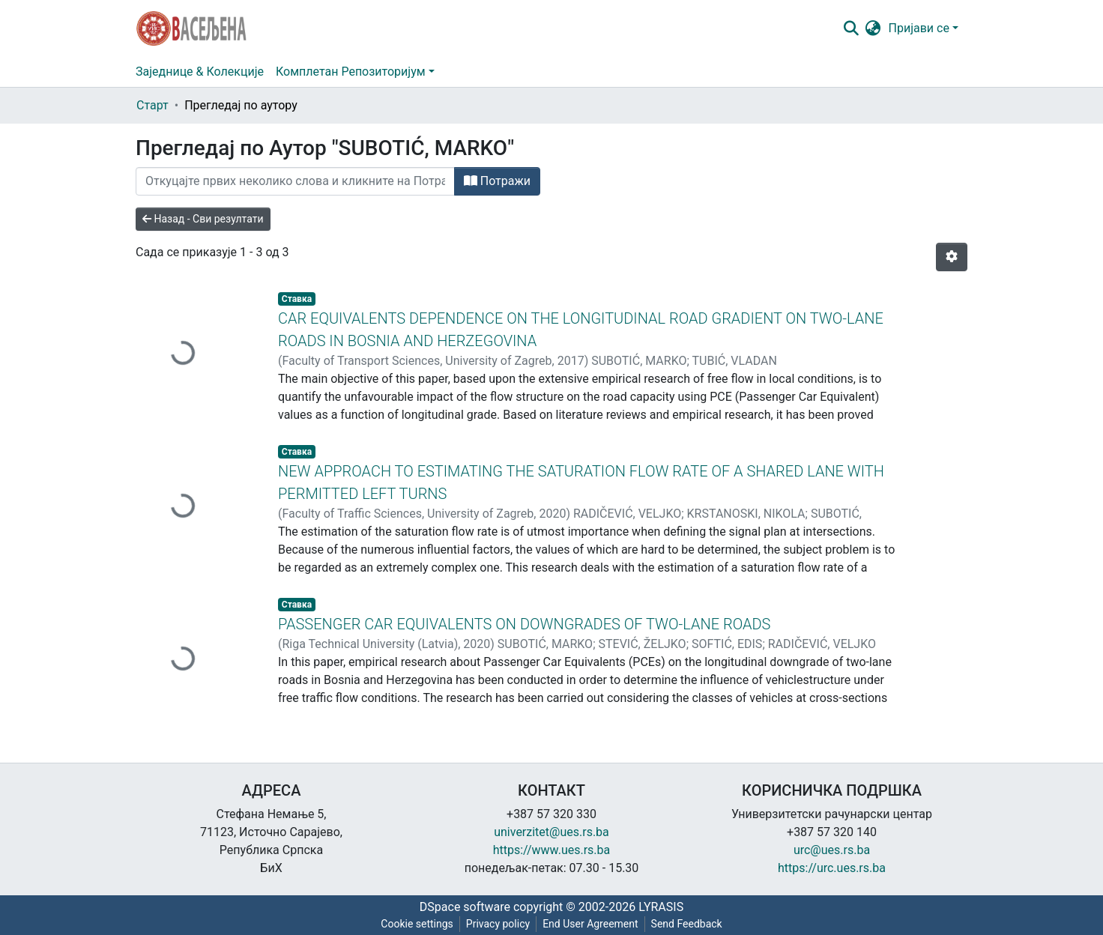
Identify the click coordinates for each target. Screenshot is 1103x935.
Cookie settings (417, 924)
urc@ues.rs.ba (832, 850)
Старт (152, 105)
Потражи (497, 181)
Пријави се (919, 28)
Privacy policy (498, 924)
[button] (873, 28)
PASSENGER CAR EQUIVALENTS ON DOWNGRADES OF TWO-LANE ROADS (524, 624)
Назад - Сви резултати (203, 219)
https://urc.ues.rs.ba (832, 868)
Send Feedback (686, 924)
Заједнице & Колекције (200, 71)
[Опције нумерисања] (951, 257)
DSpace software (465, 907)
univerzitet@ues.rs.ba (551, 832)
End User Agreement (590, 924)
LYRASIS (660, 907)
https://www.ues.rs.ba (552, 850)
